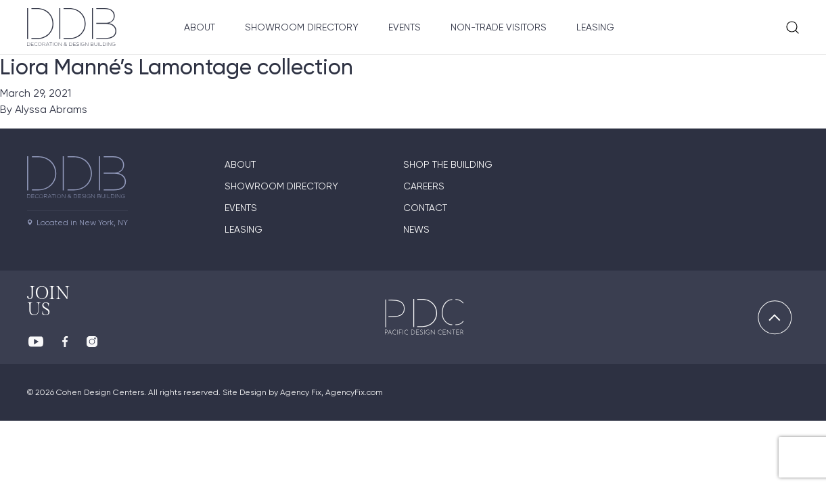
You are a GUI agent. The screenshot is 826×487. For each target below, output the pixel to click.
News (416, 229)
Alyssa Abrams (51, 109)
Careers (423, 186)
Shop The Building (447, 164)
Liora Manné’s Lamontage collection (176, 67)
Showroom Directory (302, 27)
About (199, 27)
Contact (425, 207)
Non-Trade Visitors (499, 27)
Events (404, 27)
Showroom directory (281, 186)
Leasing (595, 27)
